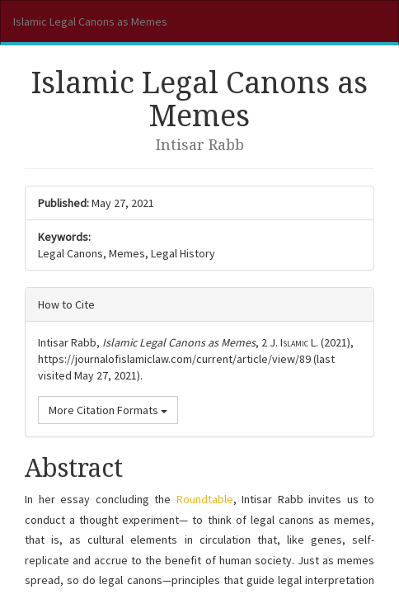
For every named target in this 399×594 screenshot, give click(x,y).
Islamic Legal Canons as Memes (90, 21)
